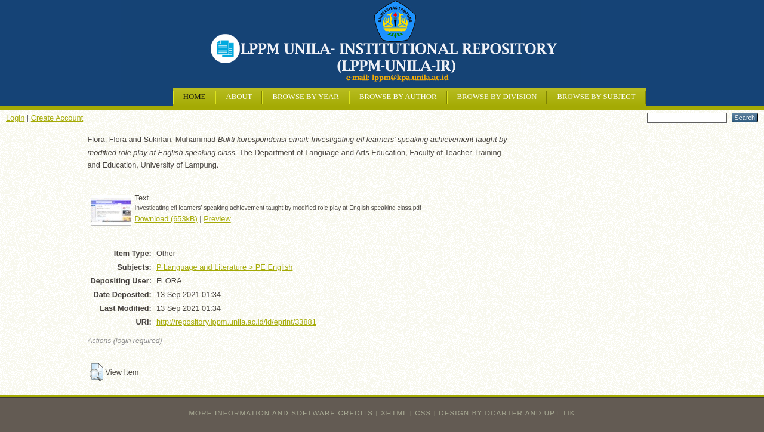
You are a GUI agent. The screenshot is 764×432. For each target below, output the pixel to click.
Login (15, 117)
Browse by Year (305, 96)
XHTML (394, 412)
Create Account (57, 117)
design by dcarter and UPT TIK (507, 412)
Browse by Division (497, 96)
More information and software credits (281, 412)
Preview (217, 218)
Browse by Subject (596, 96)
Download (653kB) (166, 218)
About (239, 96)
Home (194, 96)
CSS (423, 412)
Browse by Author (398, 96)
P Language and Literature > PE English (224, 267)
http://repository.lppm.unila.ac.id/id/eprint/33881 (236, 321)
